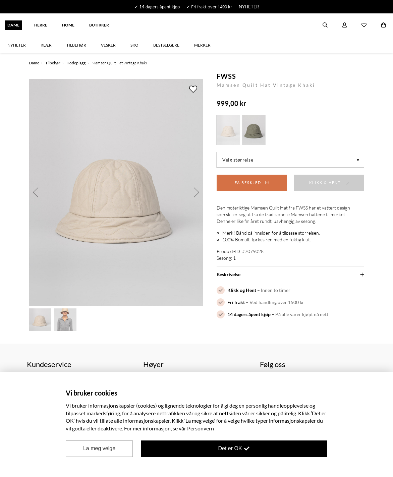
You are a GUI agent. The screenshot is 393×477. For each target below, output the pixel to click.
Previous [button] (35, 192)
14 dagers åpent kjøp (249, 314)
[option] (116, 192)
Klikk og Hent (241, 290)
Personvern (200, 428)
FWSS (226, 76)
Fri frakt (236, 302)
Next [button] (196, 192)
